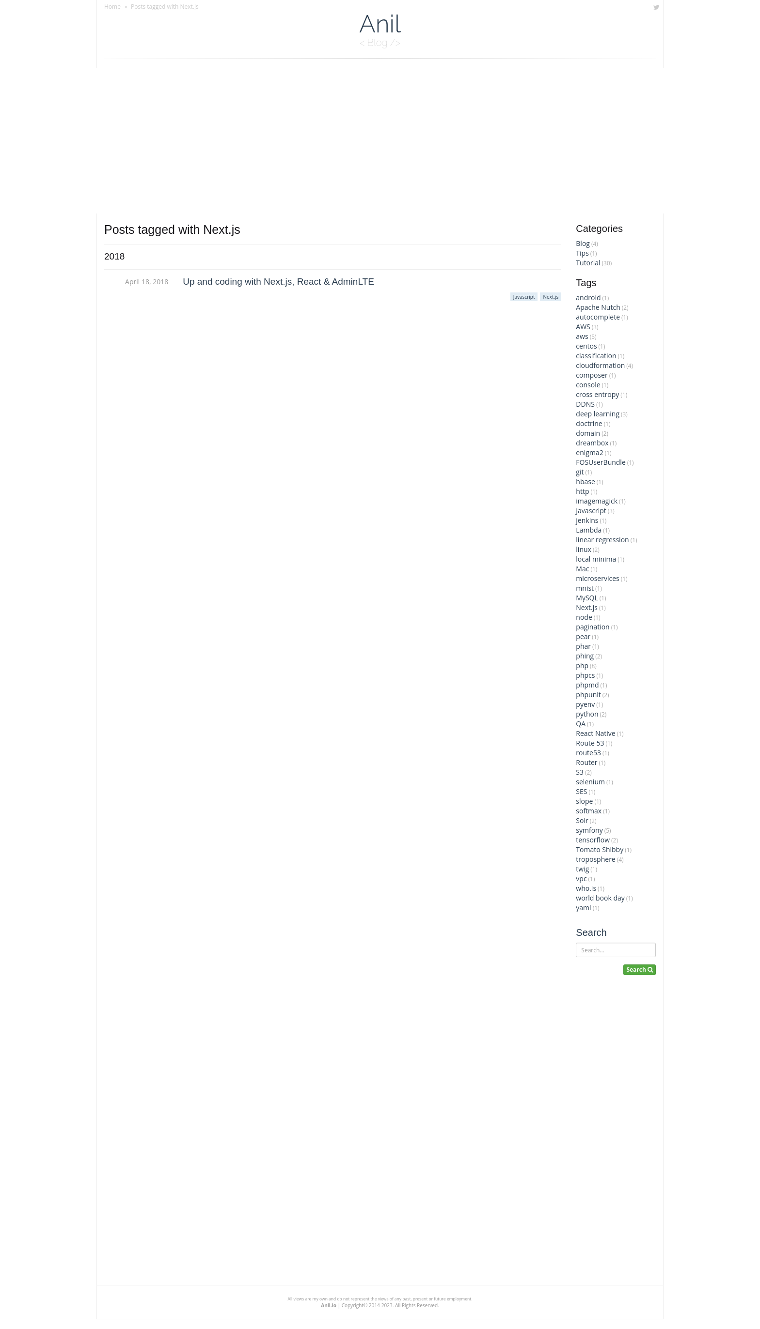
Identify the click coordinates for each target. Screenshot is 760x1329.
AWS (583, 326)
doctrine (589, 423)
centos (586, 346)
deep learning (597, 413)
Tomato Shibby (599, 849)
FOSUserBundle (600, 462)
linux (583, 549)
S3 (580, 772)
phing (585, 655)
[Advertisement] (380, 141)
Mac (582, 568)
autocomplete (598, 316)
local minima (596, 559)
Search (591, 932)
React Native (595, 733)
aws (582, 336)
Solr (582, 820)
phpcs (585, 675)
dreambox (592, 442)
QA (581, 723)
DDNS (585, 404)
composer (591, 375)
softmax (589, 810)
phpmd (587, 684)
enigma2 (589, 452)
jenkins (587, 520)
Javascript (591, 510)
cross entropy (597, 394)
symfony (589, 830)
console (588, 384)
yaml (583, 907)
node (584, 617)
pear (583, 636)
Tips (582, 253)
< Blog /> (380, 42)
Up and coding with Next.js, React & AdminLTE (278, 281)
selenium (590, 781)
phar (583, 646)
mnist (585, 588)
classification (596, 355)
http (582, 491)
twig (582, 868)
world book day (600, 897)
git (580, 471)
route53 (588, 752)
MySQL (587, 597)
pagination (592, 626)
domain (588, 433)
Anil (380, 24)
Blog (583, 243)
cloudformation (600, 365)
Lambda (589, 530)
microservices (597, 578)
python (587, 713)
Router (586, 762)
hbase (585, 481)
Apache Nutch (598, 307)
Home (112, 6)
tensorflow (593, 839)
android (588, 297)
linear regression (602, 539)
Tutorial (588, 262)
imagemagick (597, 500)
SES (581, 791)
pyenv (585, 704)
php (582, 665)
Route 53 (590, 743)
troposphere (595, 859)
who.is (586, 888)
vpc (581, 878)
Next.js (587, 607)
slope (584, 801)
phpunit (588, 694)
